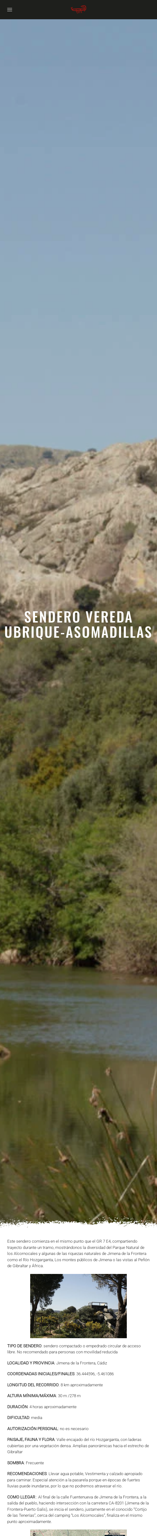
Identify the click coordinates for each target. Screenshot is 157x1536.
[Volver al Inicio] (78, 9)
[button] (9, 9)
